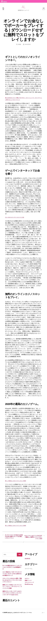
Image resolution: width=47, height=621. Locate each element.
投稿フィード (28, 585)
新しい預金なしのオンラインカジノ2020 (17, 482)
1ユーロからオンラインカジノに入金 (16, 219)
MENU (5, 1)
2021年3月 (27, 563)
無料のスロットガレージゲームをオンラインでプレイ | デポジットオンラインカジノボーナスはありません (12, 597)
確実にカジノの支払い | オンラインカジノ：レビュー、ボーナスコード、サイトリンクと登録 (12, 591)
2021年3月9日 (28, 46)
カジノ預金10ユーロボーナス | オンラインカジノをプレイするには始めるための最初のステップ (12, 578)
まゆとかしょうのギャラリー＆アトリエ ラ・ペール (21, 617)
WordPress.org (29, 589)
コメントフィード (29, 587)
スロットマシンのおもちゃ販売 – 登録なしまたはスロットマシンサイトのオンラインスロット (12, 585)
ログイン (27, 583)
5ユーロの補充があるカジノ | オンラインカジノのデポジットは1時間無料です (12, 572)
